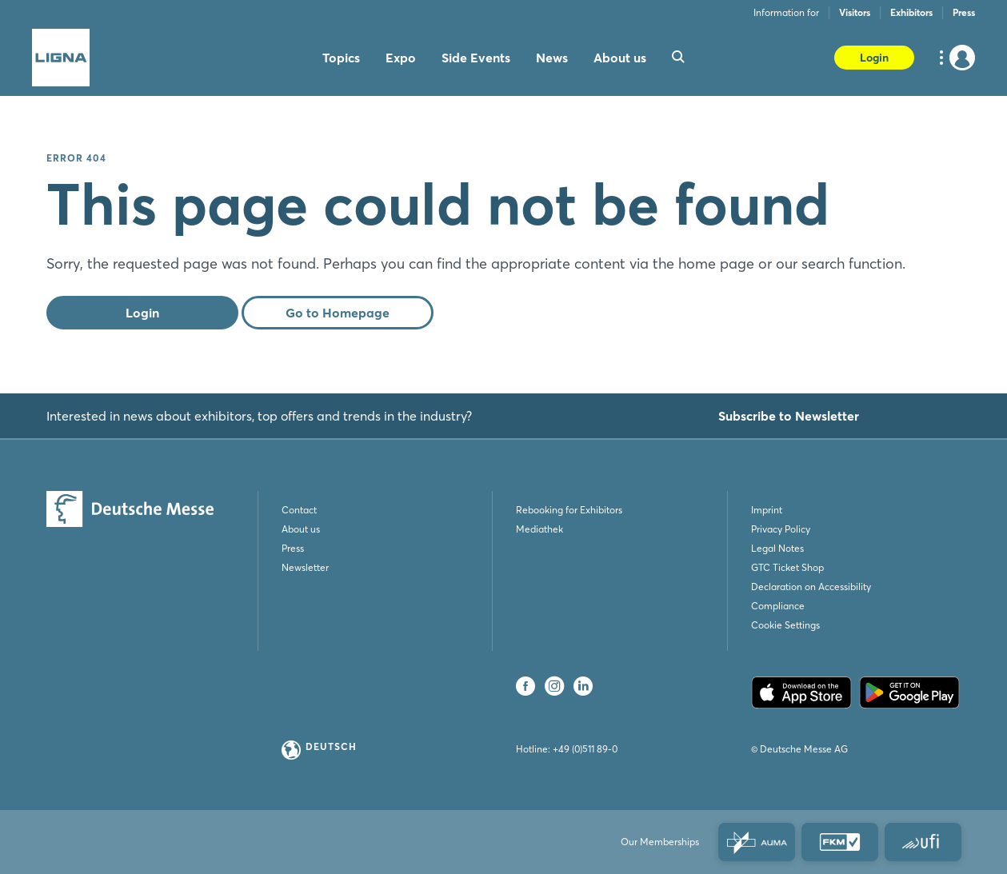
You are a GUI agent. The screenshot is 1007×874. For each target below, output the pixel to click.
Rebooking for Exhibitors (569, 510)
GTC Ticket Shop (787, 567)
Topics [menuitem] (341, 58)
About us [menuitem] (619, 58)
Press (964, 12)
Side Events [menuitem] (476, 58)
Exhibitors (911, 12)
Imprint (766, 510)
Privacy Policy (780, 529)
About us (301, 529)
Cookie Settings (785, 625)
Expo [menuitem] (401, 58)
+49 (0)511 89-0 (585, 749)
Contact (299, 510)
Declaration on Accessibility (811, 587)
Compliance (778, 606)
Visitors (854, 12)
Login (874, 57)
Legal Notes (777, 548)
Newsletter (305, 567)
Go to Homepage (338, 313)
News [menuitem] (552, 58)
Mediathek (539, 529)
